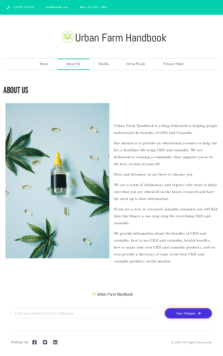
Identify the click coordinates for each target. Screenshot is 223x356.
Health (103, 64)
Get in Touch (136, 64)
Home (43, 64)
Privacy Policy (173, 64)
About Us (73, 64)
